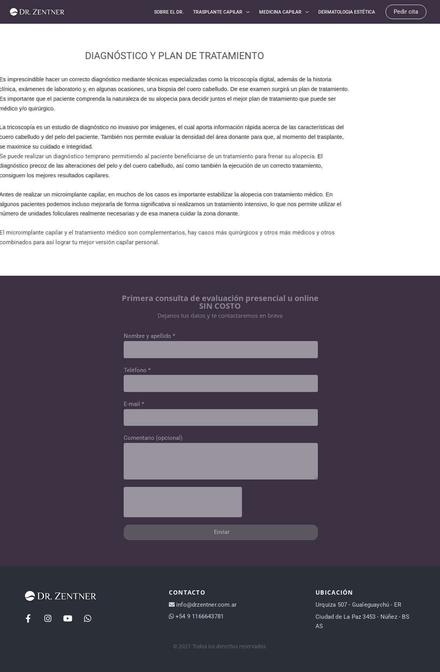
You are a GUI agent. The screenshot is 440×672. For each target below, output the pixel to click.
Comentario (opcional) (153, 437)
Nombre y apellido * (149, 335)
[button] (406, 12)
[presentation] (183, 501)
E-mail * (134, 403)
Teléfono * (137, 369)
